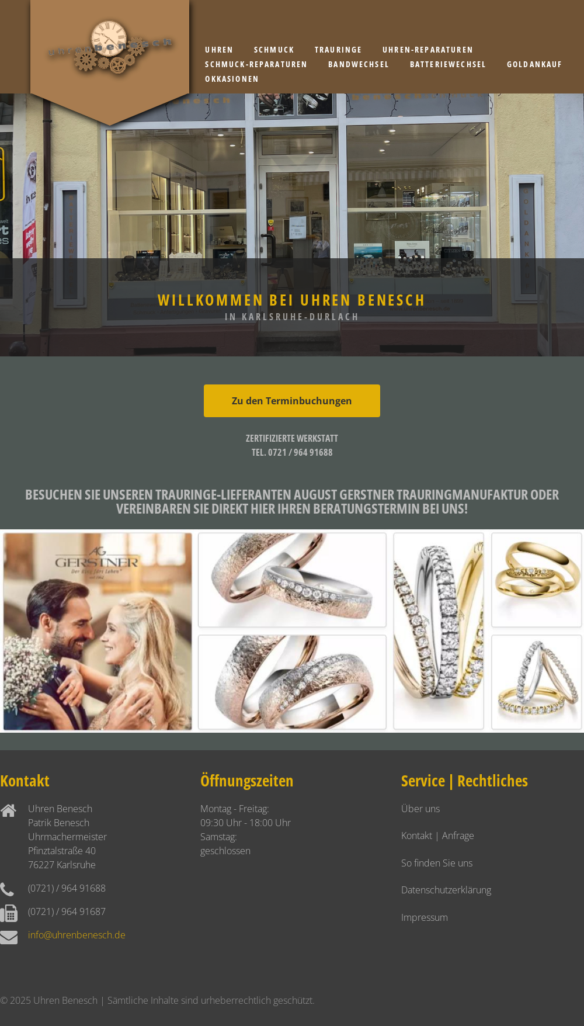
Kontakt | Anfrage (437, 835)
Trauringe (338, 49)
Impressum (424, 917)
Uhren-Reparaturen (428, 49)
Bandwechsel (359, 64)
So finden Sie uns (436, 863)
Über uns (420, 808)
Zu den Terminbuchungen (292, 400)
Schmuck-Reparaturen (256, 64)
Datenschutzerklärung (446, 889)
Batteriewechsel (448, 64)
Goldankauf (535, 64)
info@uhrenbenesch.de (77, 934)
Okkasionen (232, 78)
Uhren (219, 49)
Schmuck (274, 49)
